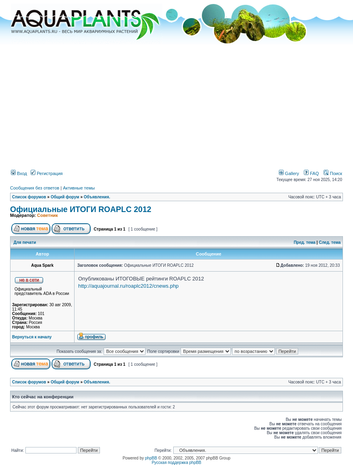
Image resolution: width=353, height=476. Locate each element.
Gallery (289, 173)
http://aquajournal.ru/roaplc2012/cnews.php (128, 286)
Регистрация (46, 173)
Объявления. (97, 197)
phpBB (151, 458)
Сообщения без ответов (34, 187)
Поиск (333, 173)
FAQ (311, 173)
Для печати (25, 242)
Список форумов (29, 197)
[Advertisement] (176, 103)
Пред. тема (305, 242)
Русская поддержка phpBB (176, 462)
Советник (47, 215)
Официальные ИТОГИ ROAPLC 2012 (80, 209)
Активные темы (79, 187)
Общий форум (65, 197)
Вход (19, 173)
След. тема (330, 242)
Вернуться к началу (32, 337)
